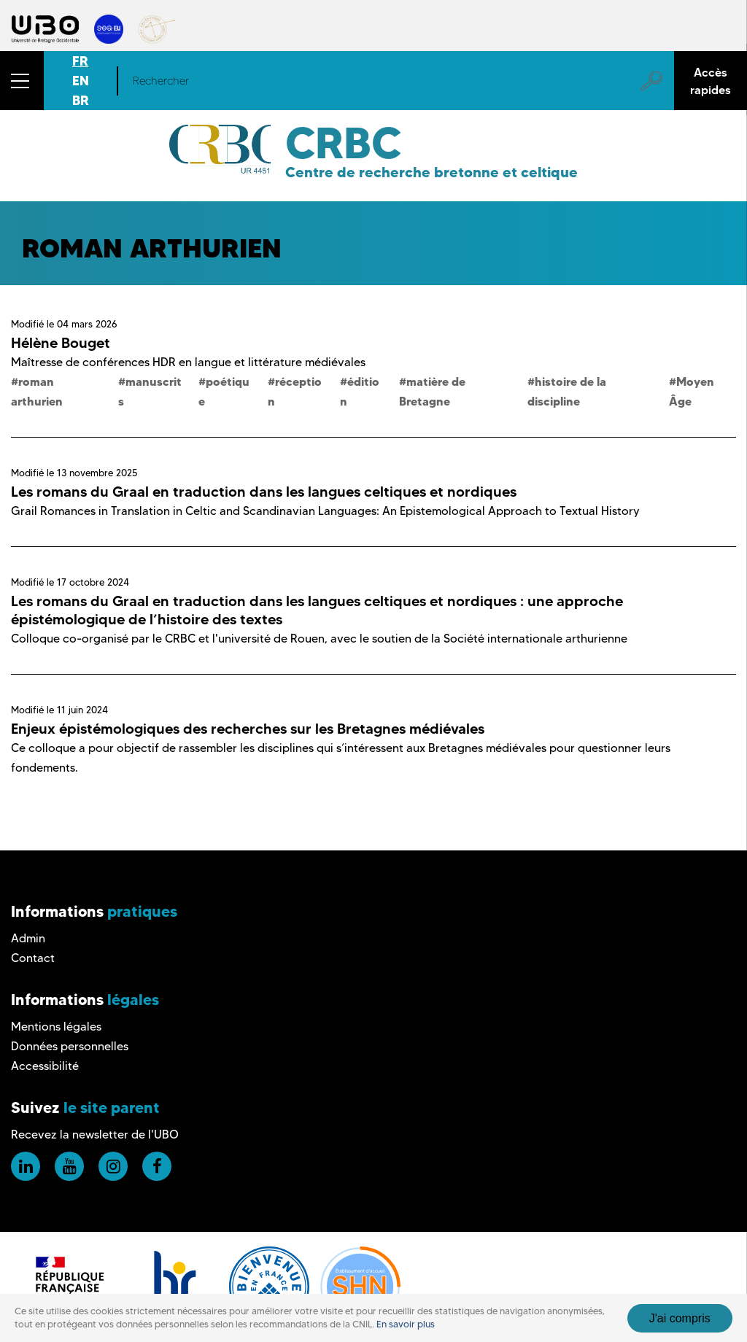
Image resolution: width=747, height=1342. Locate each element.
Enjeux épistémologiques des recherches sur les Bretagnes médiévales (247, 728)
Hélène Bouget (60, 343)
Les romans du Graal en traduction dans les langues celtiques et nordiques (263, 491)
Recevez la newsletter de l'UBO (95, 1134)
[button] (22, 80)
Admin (28, 938)
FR (80, 61)
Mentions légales (56, 1026)
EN (80, 80)
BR (80, 100)
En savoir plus (405, 1324)
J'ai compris (680, 1318)
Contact (33, 958)
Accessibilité (45, 1066)
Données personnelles (69, 1046)
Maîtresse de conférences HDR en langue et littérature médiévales (188, 362)
